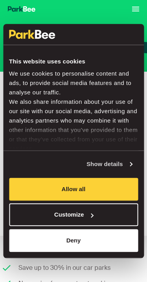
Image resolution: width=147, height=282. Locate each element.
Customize (73, 214)
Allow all (73, 189)
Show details (105, 164)
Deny (73, 240)
